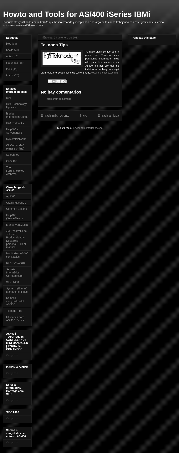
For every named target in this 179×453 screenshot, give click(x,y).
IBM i (9, 97)
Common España (16, 208)
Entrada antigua (108, 115)
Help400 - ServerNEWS (14, 131)
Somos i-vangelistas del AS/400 (15, 301)
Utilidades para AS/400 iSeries (15, 319)
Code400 (11, 161)
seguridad (12, 62)
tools (9, 69)
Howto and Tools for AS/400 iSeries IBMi (76, 14)
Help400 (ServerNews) (14, 217)
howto (9, 50)
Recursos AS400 (16, 263)
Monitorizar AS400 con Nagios (17, 255)
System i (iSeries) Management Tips (17, 290)
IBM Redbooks (15, 123)
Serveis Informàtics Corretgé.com (14, 272)
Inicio (83, 115)
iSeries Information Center (17, 115)
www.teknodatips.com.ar (105, 72)
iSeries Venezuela (17, 224)
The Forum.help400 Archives (15, 171)
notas (9, 56)
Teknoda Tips (14, 310)
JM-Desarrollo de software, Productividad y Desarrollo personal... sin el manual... (16, 239)
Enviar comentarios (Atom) (88, 127)
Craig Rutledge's (16, 202)
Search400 (12, 154)
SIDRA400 (12, 282)
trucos (9, 75)
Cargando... (13, 355)
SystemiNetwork (16, 138)
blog (8, 43)
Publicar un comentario (58, 98)
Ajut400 (10, 196)
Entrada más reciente (55, 115)
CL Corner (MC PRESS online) (15, 147)
